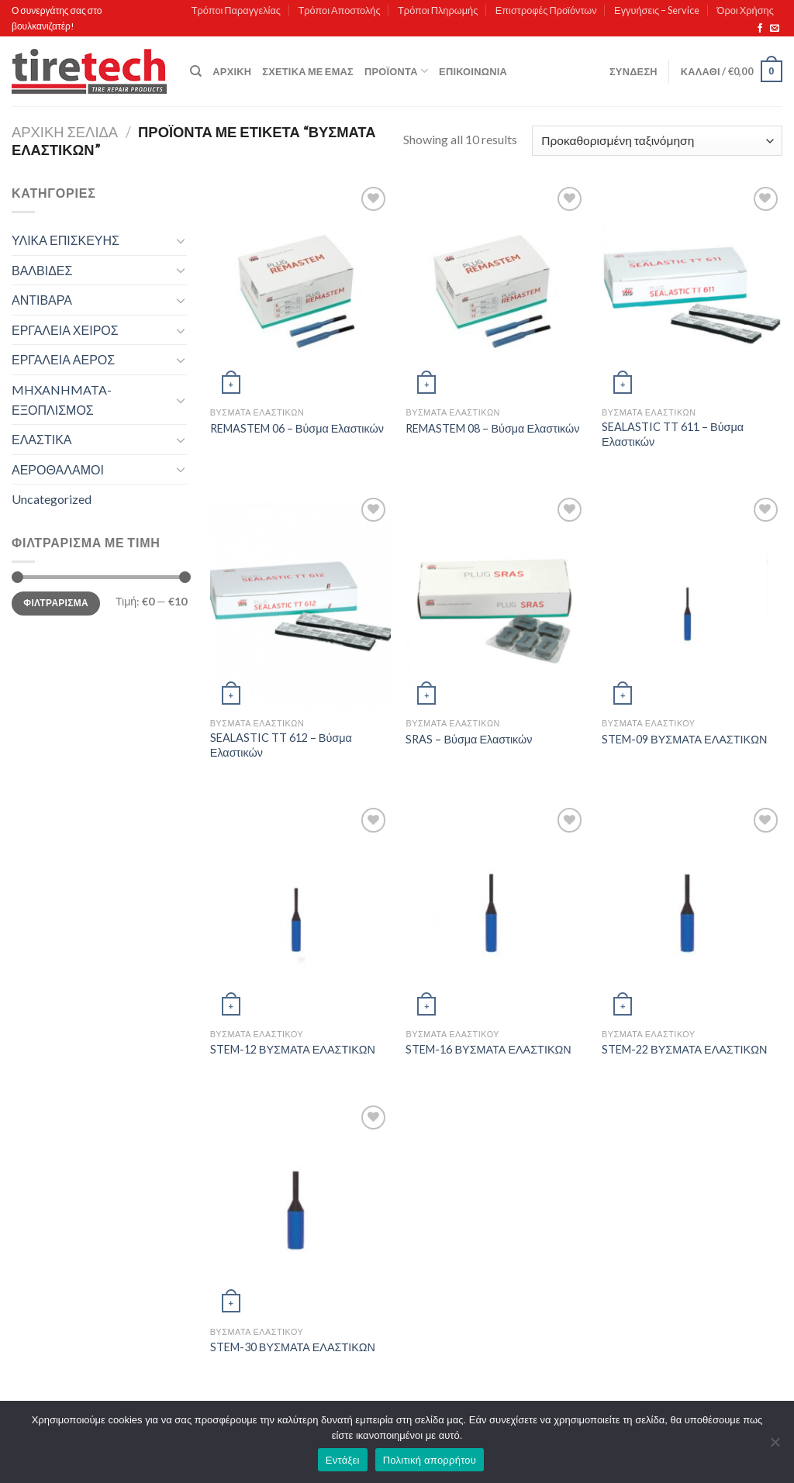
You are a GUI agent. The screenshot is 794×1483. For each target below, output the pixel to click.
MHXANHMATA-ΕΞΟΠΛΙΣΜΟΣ (62, 399)
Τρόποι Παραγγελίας (236, 10)
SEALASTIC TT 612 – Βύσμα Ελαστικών (281, 745)
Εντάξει (343, 1460)
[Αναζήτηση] (196, 71)
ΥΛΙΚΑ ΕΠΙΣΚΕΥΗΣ (65, 240)
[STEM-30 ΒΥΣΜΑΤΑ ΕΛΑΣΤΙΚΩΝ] (300, 1210)
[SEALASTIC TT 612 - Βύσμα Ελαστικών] (300, 602)
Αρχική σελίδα (65, 131)
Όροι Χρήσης (745, 10)
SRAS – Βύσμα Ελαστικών (469, 739)
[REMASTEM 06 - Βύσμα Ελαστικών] (300, 291)
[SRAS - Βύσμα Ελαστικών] (496, 602)
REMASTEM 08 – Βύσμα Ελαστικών (492, 428)
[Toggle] (180, 240)
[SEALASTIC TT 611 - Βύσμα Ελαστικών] (692, 291)
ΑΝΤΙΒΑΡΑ (42, 299)
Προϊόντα (396, 71)
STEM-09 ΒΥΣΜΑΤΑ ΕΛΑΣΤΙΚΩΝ (684, 739)
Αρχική (231, 71)
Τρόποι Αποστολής (339, 10)
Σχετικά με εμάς (308, 71)
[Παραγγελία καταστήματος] (657, 141)
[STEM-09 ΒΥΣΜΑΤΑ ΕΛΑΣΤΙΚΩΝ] (692, 602)
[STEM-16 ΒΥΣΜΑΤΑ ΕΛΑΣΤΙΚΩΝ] (496, 912)
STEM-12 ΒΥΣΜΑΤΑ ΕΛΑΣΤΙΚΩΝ (292, 1049)
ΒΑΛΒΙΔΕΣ (42, 270)
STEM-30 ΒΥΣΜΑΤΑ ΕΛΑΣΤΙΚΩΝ (292, 1347)
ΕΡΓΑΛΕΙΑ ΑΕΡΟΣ (63, 359)
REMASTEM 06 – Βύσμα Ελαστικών (297, 428)
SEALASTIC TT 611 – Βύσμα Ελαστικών (673, 434)
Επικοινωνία (473, 71)
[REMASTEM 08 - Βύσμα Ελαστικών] (496, 291)
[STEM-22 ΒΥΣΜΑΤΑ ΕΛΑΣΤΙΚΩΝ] (692, 912)
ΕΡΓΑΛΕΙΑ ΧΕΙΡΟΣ (65, 329)
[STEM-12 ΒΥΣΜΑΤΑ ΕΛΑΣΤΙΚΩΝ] (300, 912)
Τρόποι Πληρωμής (438, 10)
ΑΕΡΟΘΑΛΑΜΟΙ (58, 469)
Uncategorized (51, 498)
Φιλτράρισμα (55, 603)
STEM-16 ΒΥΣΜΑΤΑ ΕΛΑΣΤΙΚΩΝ (488, 1049)
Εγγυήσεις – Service (656, 10)
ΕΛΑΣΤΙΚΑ (41, 439)
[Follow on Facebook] (760, 28)
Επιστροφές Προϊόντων (546, 10)
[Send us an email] (774, 28)
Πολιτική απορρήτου (429, 1460)
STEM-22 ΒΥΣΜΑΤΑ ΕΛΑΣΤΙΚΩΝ (684, 1049)
